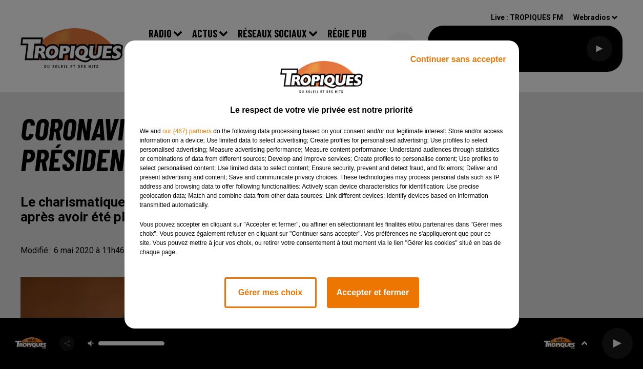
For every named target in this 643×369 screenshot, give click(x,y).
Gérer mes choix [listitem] (270, 292)
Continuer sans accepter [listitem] (458, 59)
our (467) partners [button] (187, 131)
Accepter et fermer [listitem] (373, 292)
